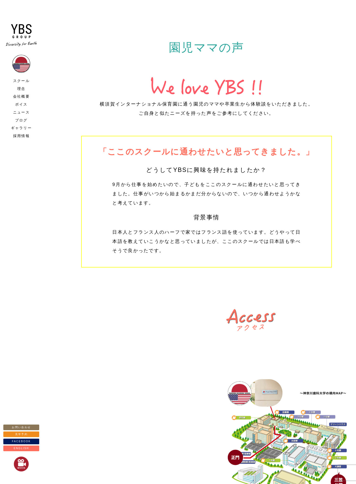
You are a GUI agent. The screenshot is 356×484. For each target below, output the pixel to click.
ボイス (21, 104)
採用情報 (21, 136)
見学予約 (21, 434)
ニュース (21, 112)
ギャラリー (21, 128)
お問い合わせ (21, 427)
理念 (21, 89)
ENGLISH (21, 448)
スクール (21, 81)
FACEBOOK (21, 441)
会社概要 (21, 96)
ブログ (21, 120)
